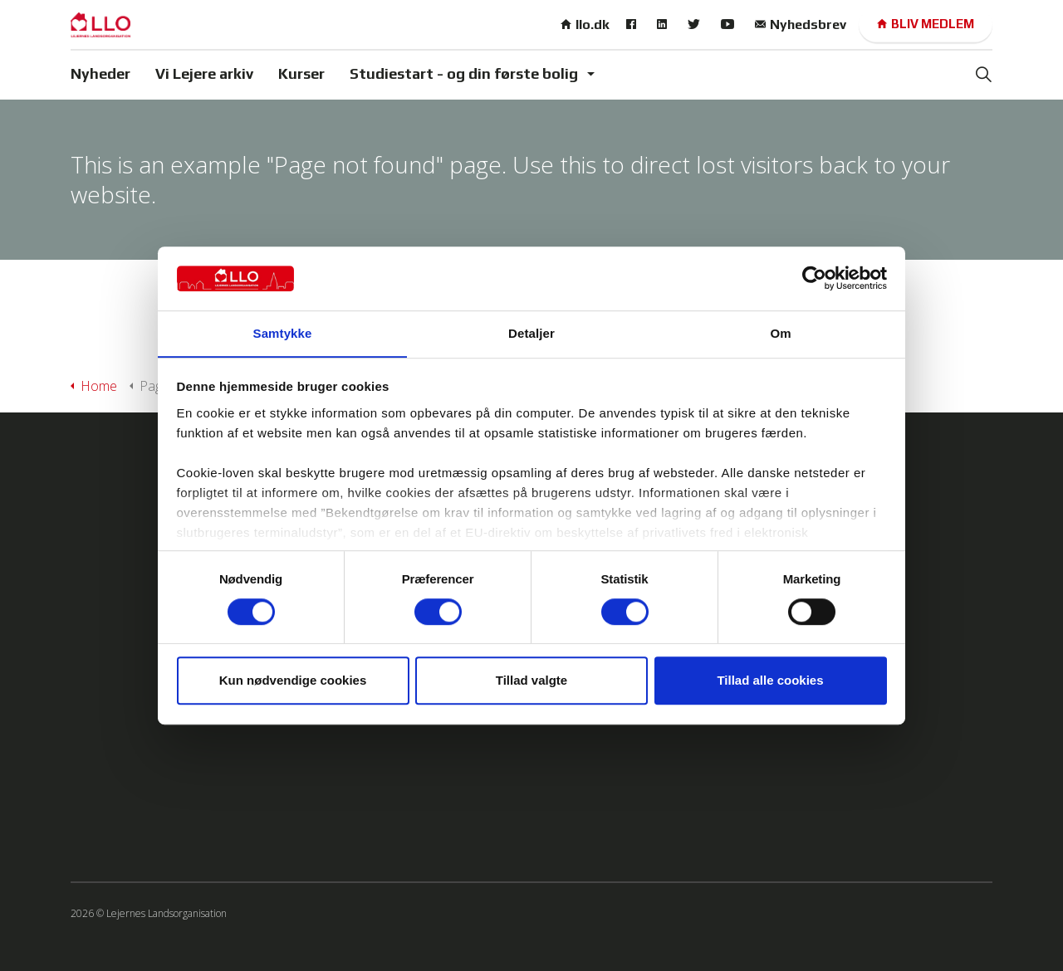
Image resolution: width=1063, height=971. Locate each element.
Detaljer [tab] (531, 333)
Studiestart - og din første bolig (464, 73)
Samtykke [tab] (282, 333)
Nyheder (100, 73)
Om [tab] (780, 333)
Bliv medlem (925, 24)
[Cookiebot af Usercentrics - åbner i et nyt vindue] (814, 278)
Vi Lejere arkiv (204, 73)
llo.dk (585, 24)
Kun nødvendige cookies (293, 681)
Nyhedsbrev (800, 24)
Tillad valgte (531, 681)
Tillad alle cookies (770, 681)
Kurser (301, 73)
